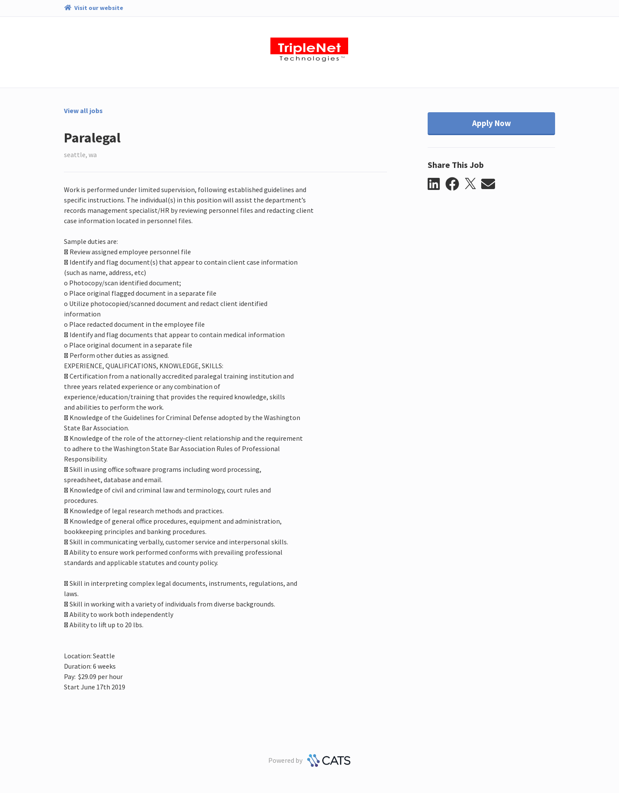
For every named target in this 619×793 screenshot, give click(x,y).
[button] (436, 184)
